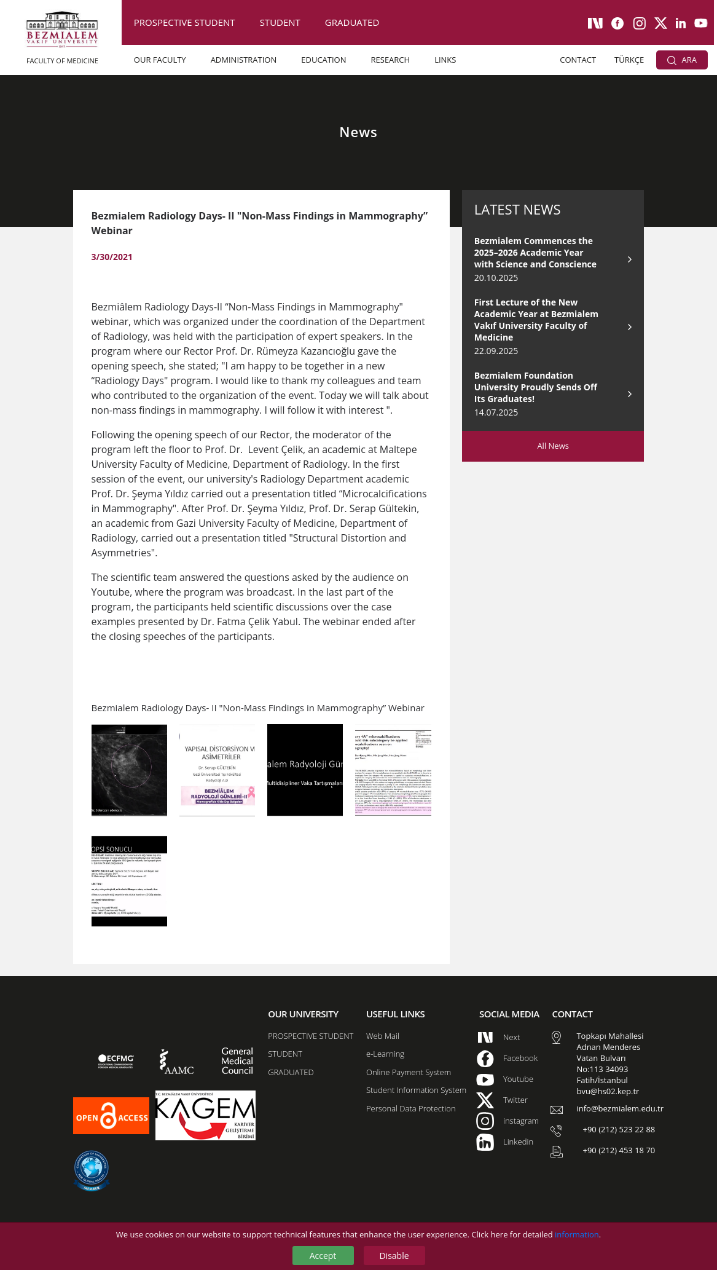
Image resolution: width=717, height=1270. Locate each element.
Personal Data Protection (411, 1108)
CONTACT (578, 59)
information (577, 1234)
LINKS (445, 59)
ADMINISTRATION (244, 59)
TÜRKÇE (629, 59)
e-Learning (385, 1053)
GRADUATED (352, 22)
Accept (323, 1255)
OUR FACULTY (160, 59)
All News (553, 445)
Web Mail (382, 1035)
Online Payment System (408, 1072)
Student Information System (416, 1089)
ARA (682, 59)
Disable (394, 1255)
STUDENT (280, 22)
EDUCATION (323, 59)
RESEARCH (390, 59)
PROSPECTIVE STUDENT (184, 22)
